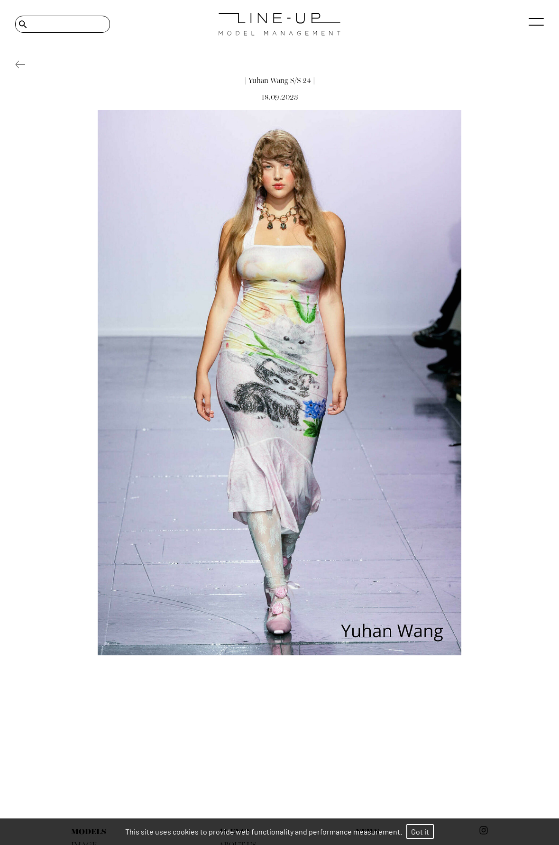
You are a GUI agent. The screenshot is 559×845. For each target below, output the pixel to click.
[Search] (62, 24)
